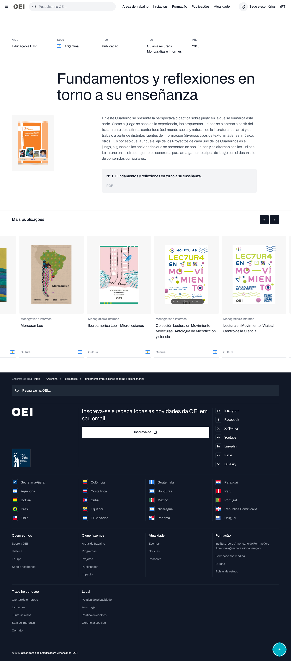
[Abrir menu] (6, 6)
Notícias (154, 551)
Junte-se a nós (21, 615)
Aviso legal (89, 607)
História (17, 551)
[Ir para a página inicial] (18, 6)
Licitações (18, 607)
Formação (179, 6)
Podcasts (155, 559)
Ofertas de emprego (25, 599)
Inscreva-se (145, 432)
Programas (89, 551)
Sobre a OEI (20, 543)
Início (37, 378)
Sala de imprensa (23, 622)
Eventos (154, 543)
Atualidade (222, 6)
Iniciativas (160, 6)
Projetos (87, 559)
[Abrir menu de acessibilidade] (279, 649)
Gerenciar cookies (94, 622)
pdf (111, 186)
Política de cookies (94, 615)
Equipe (16, 559)
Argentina (52, 378)
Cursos (220, 563)
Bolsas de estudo (226, 571)
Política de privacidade (97, 599)
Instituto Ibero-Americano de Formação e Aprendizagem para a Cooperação (242, 546)
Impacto (87, 574)
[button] (264, 219)
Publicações (201, 6)
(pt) (283, 6)
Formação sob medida (230, 556)
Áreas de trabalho (135, 6)
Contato (17, 630)
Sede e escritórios (23, 566)
